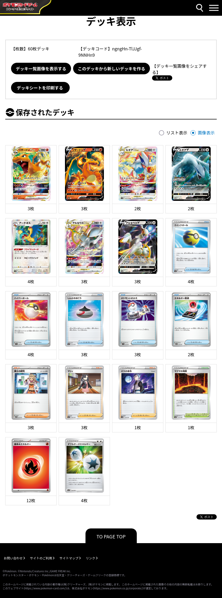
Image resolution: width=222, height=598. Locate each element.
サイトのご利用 (41, 558)
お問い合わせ (13, 558)
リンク (90, 558)
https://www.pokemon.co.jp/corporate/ (118, 588)
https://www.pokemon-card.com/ (44, 588)
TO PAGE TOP (111, 536)
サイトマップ (68, 558)
